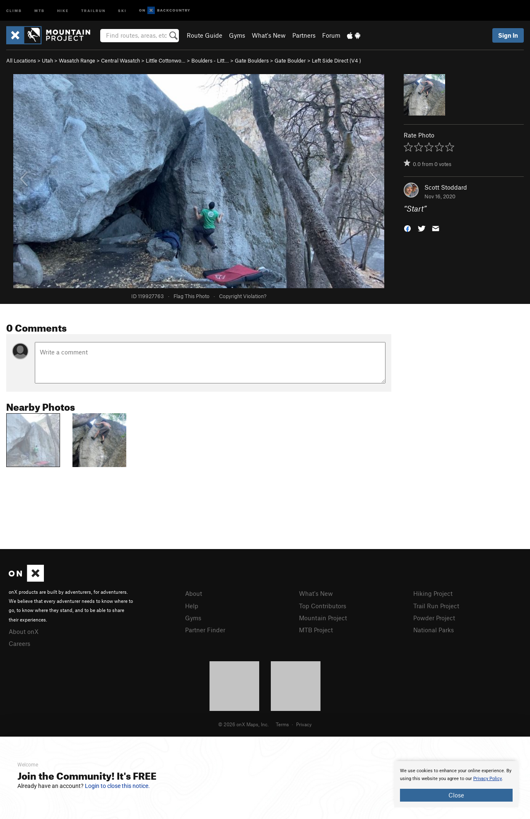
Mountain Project (323, 617)
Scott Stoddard (445, 187)
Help (191, 605)
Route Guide (204, 35)
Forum (331, 35)
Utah (47, 60)
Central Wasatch (120, 60)
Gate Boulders (252, 60)
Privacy (304, 724)
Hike (63, 10)
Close (456, 795)
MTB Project (316, 630)
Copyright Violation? (242, 296)
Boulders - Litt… (210, 60)
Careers (19, 643)
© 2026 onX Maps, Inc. (243, 724)
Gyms (237, 35)
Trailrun (93, 10)
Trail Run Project (436, 605)
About (193, 593)
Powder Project (434, 617)
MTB (39, 10)
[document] (456, 784)
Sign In (508, 35)
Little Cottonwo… (166, 60)
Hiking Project (433, 593)
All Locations (21, 60)
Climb (14, 10)
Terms (282, 724)
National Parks (433, 630)
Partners (304, 35)
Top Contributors (322, 605)
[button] (407, 228)
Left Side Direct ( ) (336, 60)
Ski (122, 10)
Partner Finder (205, 630)
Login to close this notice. (117, 786)
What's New (269, 35)
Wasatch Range (77, 60)
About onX (24, 631)
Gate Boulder (290, 60)
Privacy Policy (487, 778)
